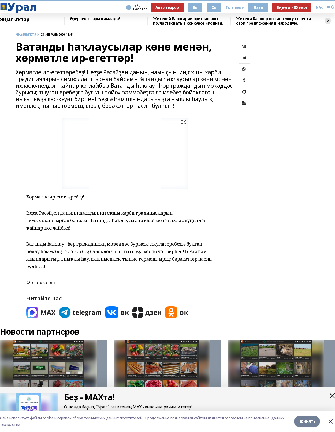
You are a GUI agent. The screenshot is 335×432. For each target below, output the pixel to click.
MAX (319, 7)
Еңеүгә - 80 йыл (292, 7)
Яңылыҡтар (14, 19)
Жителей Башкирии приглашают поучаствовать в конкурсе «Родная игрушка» (187, 21)
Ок (214, 7)
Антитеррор (167, 7)
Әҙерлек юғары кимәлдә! (95, 19)
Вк (195, 7)
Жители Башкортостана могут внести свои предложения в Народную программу (273, 21)
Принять (307, 421)
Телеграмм (235, 7)
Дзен (258, 7)
